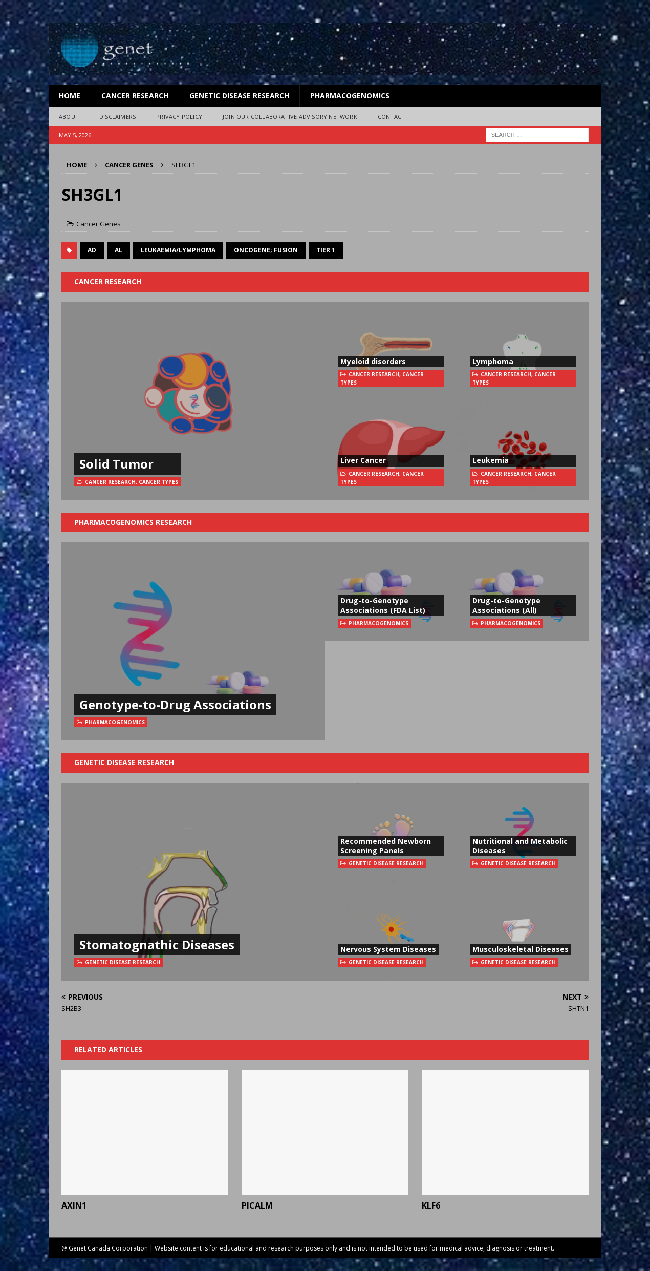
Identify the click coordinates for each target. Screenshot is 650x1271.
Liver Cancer (363, 460)
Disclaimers (117, 116)
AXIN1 (73, 1205)
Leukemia (490, 460)
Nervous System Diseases (388, 949)
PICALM (257, 1205)
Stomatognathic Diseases (156, 944)
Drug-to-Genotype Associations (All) (506, 605)
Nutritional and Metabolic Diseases (520, 845)
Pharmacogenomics (349, 95)
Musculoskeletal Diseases (520, 949)
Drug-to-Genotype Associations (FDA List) (382, 605)
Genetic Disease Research (239, 95)
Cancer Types (158, 481)
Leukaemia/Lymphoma (178, 250)
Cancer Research (134, 95)
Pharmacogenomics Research (133, 522)
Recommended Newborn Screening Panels (385, 845)
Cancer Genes (98, 223)
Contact (391, 116)
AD (92, 250)
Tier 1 (325, 250)
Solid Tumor (116, 463)
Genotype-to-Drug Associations (175, 704)
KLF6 (431, 1205)
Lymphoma (492, 361)
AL (118, 250)
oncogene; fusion (266, 250)
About (69, 116)
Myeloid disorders (373, 361)
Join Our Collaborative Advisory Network (290, 116)
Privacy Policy (179, 116)
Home (69, 95)
